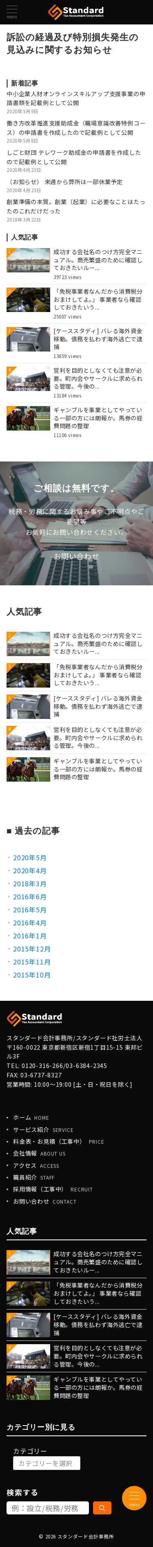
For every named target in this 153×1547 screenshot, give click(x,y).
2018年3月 (30, 883)
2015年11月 (32, 962)
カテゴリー (30, 1451)
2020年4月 (30, 870)
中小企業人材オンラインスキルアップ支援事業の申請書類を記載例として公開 (76, 98)
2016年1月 (30, 936)
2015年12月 (32, 949)
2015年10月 (32, 975)
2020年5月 (30, 857)
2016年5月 (30, 909)
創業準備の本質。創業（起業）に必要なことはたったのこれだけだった (76, 206)
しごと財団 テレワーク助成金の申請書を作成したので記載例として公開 (74, 157)
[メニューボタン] (12, 12)
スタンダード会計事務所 (86, 1536)
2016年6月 (30, 896)
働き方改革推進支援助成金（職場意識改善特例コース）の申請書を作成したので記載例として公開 (76, 127)
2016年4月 (30, 922)
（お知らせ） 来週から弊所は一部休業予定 (65, 182)
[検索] (102, 1507)
